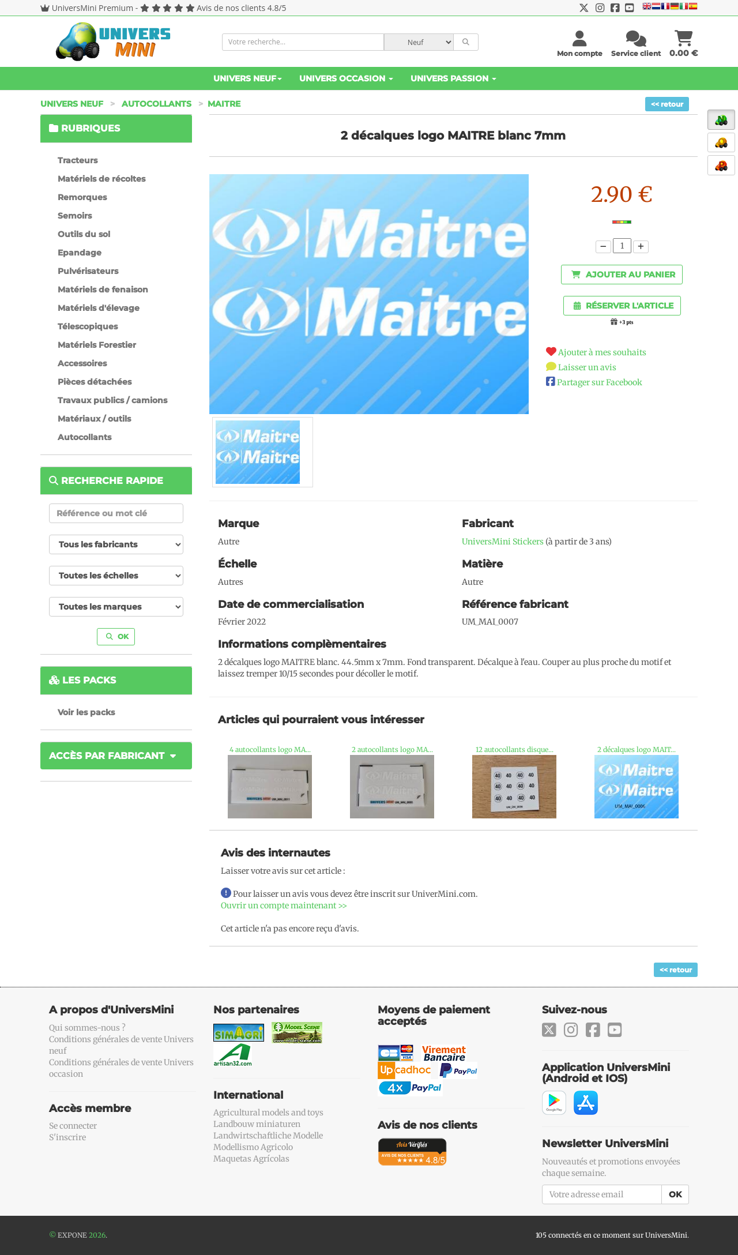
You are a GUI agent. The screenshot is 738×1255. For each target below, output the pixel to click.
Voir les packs (86, 712)
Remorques (82, 197)
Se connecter (73, 1126)
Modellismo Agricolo (253, 1147)
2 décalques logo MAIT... (636, 749)
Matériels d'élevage (99, 308)
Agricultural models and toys (268, 1112)
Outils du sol (84, 234)
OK (117, 636)
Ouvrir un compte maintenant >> (284, 905)
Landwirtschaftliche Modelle (268, 1135)
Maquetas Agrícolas (251, 1158)
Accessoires (82, 363)
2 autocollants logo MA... (392, 749)
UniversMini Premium (93, 7)
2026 (97, 1235)
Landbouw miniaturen (256, 1124)
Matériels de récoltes (101, 179)
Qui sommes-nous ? (87, 1028)
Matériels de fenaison (103, 289)
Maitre (224, 104)
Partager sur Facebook (599, 382)
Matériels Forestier (97, 345)
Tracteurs (77, 160)
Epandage (79, 252)
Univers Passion (453, 78)
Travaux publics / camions (112, 400)
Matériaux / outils (94, 419)
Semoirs (75, 216)
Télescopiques (88, 326)
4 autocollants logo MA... (270, 749)
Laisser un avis (587, 367)
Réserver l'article (623, 305)
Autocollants (156, 104)
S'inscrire (67, 1137)
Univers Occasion (346, 78)
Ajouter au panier (623, 274)
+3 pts (626, 322)
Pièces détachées (94, 382)
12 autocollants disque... (515, 749)
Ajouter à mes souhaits (602, 352)
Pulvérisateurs (88, 271)
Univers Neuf (247, 78)
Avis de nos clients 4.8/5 (241, 7)
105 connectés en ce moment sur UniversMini (611, 1235)
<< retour (667, 104)
